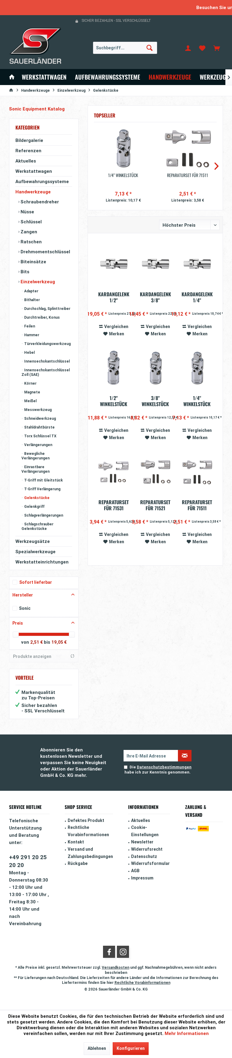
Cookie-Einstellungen (145, 831)
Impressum (142, 878)
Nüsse (26, 212)
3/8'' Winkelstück (155, 401)
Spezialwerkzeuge (35, 551)
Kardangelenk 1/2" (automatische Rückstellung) (114, 297)
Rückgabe (78, 863)
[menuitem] (216, 48)
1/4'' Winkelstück (123, 175)
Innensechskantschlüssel (46, 361)
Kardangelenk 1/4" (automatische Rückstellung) (197, 297)
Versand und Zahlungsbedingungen (90, 852)
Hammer (31, 335)
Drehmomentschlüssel (44, 252)
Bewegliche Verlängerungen (35, 455)
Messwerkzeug (37, 409)
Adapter (30, 291)
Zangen (28, 232)
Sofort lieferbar (35, 582)
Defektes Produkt (86, 820)
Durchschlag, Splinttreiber (46, 308)
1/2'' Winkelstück (113, 401)
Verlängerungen (37, 444)
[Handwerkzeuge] (169, 77)
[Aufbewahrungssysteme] (107, 77)
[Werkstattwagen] (44, 77)
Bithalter (31, 299)
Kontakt (76, 842)
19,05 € (59, 642)
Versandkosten (115, 967)
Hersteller (22, 595)
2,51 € (37, 642)
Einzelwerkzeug (37, 281)
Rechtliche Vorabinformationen (88, 831)
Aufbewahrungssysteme (42, 181)
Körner (30, 383)
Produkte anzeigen (44, 656)
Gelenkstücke (36, 497)
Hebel (29, 352)
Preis (17, 623)
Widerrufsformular (150, 863)
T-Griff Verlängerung (41, 489)
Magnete (31, 392)
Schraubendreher (39, 202)
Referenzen (28, 150)
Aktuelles (25, 161)
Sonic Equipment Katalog (37, 109)
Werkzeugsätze (32, 541)
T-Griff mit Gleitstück (43, 480)
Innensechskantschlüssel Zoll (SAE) (45, 372)
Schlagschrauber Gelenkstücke (37, 526)
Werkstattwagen (33, 171)
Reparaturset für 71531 (113, 505)
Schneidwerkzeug (39, 418)
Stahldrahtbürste (39, 427)
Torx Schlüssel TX (39, 436)
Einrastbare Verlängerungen (35, 469)
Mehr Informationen (187, 1033)
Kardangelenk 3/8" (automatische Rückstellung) (155, 297)
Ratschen (30, 242)
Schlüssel (30, 222)
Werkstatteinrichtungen (42, 562)
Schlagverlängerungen (43, 515)
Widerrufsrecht (147, 849)
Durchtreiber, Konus (41, 317)
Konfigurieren (131, 1048)
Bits (24, 271)
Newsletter (142, 842)
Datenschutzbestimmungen (164, 767)
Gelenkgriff (33, 506)
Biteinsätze (32, 261)
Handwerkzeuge (33, 192)
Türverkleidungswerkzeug (47, 343)
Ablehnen (97, 1048)
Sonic (25, 608)
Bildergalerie (29, 140)
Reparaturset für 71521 (155, 505)
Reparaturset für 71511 (187, 175)
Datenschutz (144, 856)
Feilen (29, 326)
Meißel (30, 401)
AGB (135, 870)
